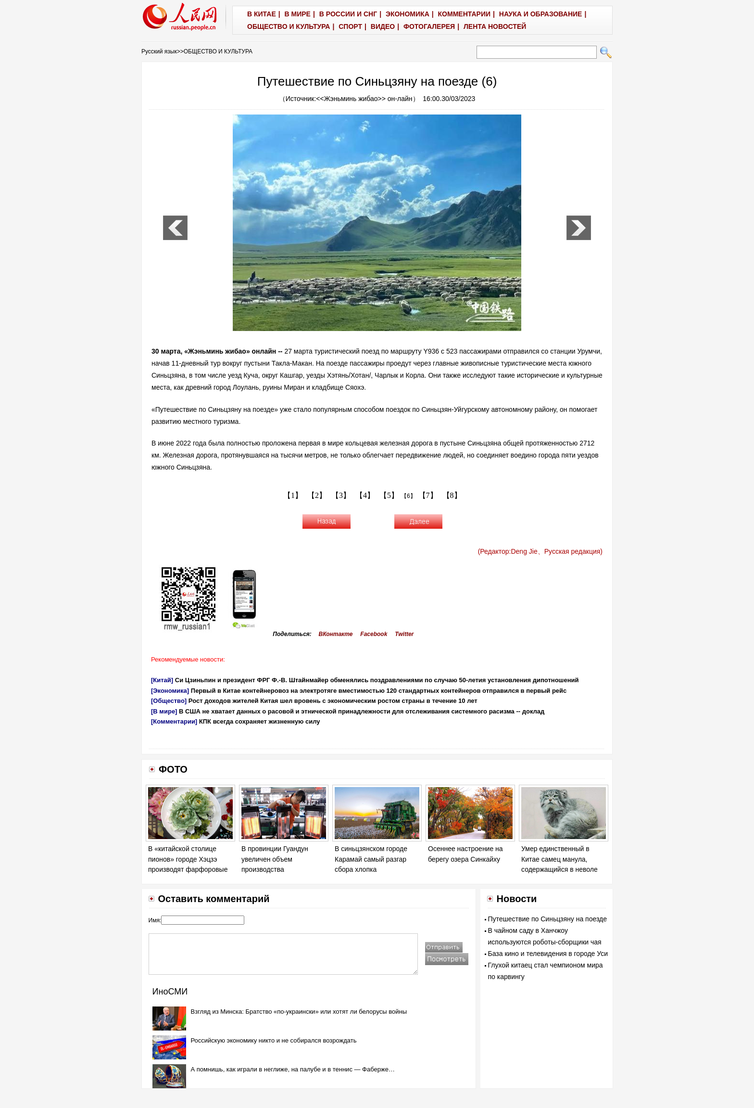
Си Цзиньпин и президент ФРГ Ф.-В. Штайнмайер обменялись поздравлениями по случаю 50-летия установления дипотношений (377, 680)
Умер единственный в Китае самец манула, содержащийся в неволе (559, 859)
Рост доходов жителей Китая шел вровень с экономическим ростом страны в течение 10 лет (333, 700)
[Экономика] (170, 690)
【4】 (365, 495)
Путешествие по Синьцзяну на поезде (547, 919)
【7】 (428, 495)
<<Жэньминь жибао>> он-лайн (364, 98)
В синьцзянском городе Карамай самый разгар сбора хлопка (371, 859)
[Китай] (162, 680)
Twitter (404, 634)
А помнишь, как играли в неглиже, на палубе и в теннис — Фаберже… (293, 1069)
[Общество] (169, 700)
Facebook (373, 634)
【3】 (341, 495)
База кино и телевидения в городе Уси (548, 953)
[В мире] (164, 711)
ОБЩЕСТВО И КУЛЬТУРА (218, 51)
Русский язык (159, 51)
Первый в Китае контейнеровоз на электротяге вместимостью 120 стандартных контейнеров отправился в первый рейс (379, 690)
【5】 (389, 495)
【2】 (317, 495)
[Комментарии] (174, 721)
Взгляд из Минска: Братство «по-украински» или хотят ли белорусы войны (299, 1011)
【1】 (292, 495)
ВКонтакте (336, 634)
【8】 (452, 495)
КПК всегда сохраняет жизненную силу (259, 721)
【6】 (408, 496)
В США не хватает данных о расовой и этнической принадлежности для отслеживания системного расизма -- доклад (361, 711)
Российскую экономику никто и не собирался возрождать (274, 1040)
